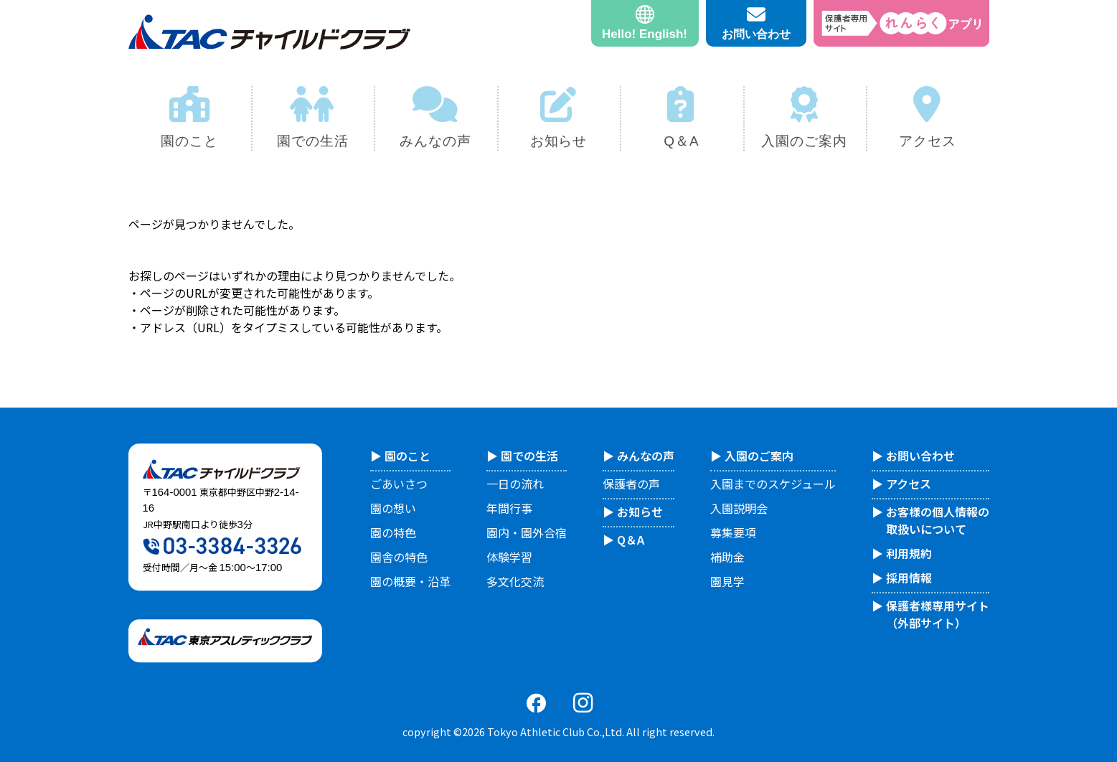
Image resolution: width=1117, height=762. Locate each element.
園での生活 (313, 117)
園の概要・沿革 (410, 581)
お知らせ (559, 117)
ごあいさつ (399, 483)
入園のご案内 (804, 117)
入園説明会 (739, 508)
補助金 (727, 556)
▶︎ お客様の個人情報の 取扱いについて (930, 520)
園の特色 (393, 532)
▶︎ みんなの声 (638, 455)
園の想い (393, 508)
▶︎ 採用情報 (902, 577)
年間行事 (509, 508)
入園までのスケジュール (773, 483)
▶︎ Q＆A (623, 539)
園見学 (727, 581)
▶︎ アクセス (901, 483)
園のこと (189, 117)
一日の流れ (515, 483)
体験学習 (509, 556)
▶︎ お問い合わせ (913, 455)
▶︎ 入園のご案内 (751, 455)
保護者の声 (631, 483)
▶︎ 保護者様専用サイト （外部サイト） (930, 614)
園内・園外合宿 (526, 532)
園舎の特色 (399, 556)
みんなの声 (435, 117)
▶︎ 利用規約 (902, 553)
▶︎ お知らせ (633, 511)
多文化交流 (515, 581)
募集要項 (733, 532)
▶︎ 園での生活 (522, 455)
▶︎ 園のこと (400, 455)
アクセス (927, 117)
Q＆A (681, 117)
